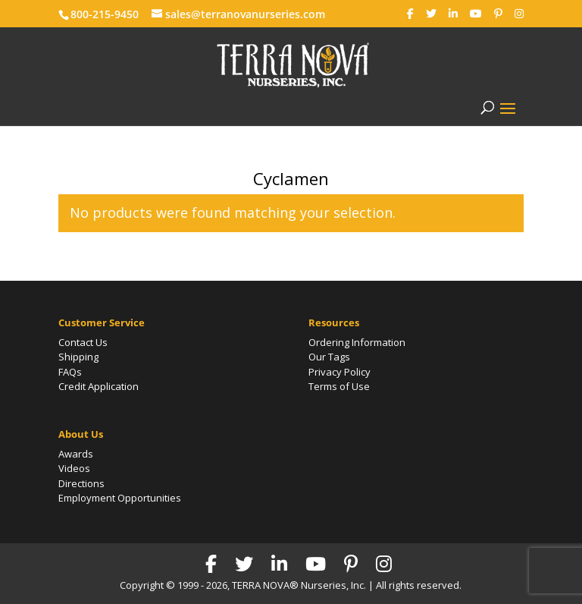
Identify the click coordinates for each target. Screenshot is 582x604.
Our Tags (329, 356)
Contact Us (83, 342)
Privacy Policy (339, 372)
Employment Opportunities (119, 498)
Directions (81, 483)
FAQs (70, 372)
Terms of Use (339, 386)
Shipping (78, 356)
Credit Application (98, 386)
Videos (74, 468)
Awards (75, 454)
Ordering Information (356, 342)
